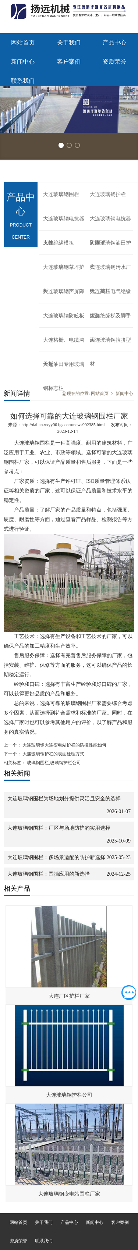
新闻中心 (23, 61)
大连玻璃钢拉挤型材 (110, 344)
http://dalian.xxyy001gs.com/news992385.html (63, 424)
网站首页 (23, 42)
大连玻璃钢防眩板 (63, 315)
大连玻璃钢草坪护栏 (63, 271)
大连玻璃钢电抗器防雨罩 (110, 223)
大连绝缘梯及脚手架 (110, 320)
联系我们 (23, 81)
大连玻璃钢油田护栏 (110, 247)
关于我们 (69, 42)
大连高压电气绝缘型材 (110, 296)
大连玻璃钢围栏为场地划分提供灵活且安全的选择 (64, 798)
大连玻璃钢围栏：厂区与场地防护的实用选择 (58, 828)
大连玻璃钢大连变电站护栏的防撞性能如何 (63, 745)
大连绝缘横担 (58, 243)
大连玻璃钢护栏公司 (69, 1095)
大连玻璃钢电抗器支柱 (63, 223)
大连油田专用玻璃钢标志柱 (63, 369)
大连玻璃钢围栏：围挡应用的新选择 (48, 874)
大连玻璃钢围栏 (61, 194)
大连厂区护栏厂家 (69, 996)
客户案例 (69, 61)
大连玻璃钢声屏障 (63, 291)
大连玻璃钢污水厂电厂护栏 (110, 271)
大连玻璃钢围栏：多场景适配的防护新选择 (56, 857)
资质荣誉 (114, 61)
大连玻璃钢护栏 (108, 194)
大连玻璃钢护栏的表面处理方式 (52, 753)
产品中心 (114, 42)
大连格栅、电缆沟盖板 (63, 344)
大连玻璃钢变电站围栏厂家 (69, 1194)
